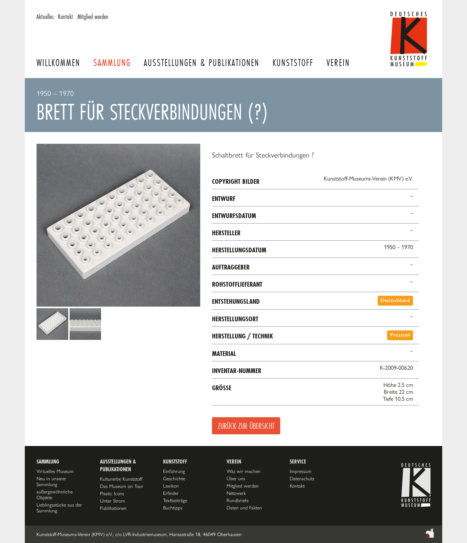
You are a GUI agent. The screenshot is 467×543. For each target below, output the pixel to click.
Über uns (236, 478)
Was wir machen (243, 471)
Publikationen (113, 508)
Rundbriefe (237, 500)
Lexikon (171, 486)
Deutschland (395, 300)
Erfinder (171, 493)
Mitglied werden (92, 16)
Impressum (301, 471)
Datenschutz (302, 478)
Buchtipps (172, 508)
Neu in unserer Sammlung (51, 481)
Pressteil (400, 335)
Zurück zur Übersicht (246, 425)
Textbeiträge (175, 500)
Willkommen (58, 62)
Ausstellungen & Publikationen (201, 62)
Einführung (174, 471)
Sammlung (112, 62)
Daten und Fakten (244, 508)
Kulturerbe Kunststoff (121, 479)
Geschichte (174, 478)
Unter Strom (112, 501)
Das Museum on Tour (121, 486)
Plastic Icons (112, 493)
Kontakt (65, 16)
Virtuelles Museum (55, 471)
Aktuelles (45, 16)
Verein (338, 62)
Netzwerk (236, 493)
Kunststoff (293, 62)
